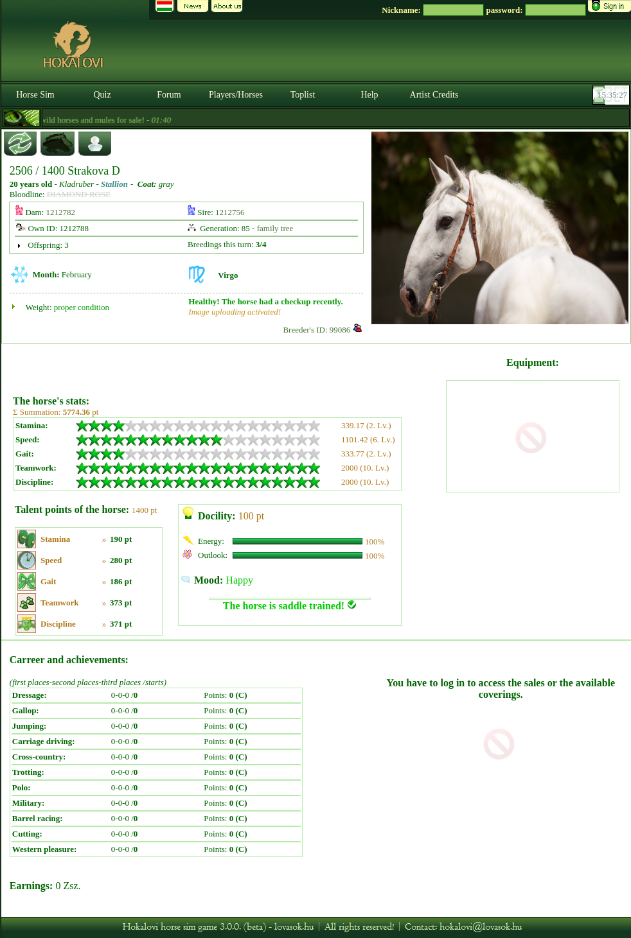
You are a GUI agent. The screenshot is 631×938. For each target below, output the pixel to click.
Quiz (102, 95)
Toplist (303, 95)
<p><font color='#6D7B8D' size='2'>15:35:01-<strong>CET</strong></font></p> (612, 95)
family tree (275, 228)
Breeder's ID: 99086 (316, 329)
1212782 (61, 212)
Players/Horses (236, 95)
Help (369, 95)
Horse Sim (35, 95)
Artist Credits (434, 95)
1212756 (230, 212)
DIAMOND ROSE (79, 194)
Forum (169, 95)
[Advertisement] (228, 364)
